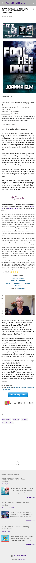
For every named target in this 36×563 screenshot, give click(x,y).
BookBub (18, 286)
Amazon (22, 281)
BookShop (26, 283)
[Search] (33, 4)
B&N (8, 283)
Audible (14, 281)
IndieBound (16, 283)
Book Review (6, 419)
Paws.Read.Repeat (16, 3)
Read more (30, 497)
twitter (24, 387)
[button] (33, 9)
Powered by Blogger (18, 555)
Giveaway (24, 419)
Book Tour (16, 419)
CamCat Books (18, 278)
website (9, 387)
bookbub (31, 387)
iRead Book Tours (7, 423)
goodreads (21, 288)
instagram (17, 387)
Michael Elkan (22, 559)
